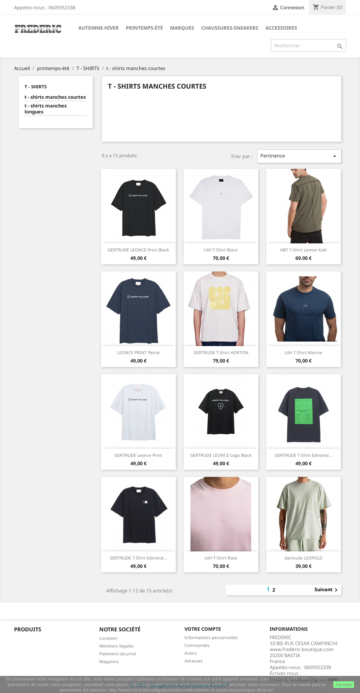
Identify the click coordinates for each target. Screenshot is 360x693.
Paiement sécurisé (117, 653)
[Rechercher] (308, 45)
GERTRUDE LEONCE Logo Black (220, 455)
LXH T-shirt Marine (303, 352)
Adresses (193, 661)
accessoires (281, 28)
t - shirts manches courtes (55, 97)
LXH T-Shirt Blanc (221, 250)
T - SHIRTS (36, 87)
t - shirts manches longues (46, 109)
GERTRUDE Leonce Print (138, 455)
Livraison (108, 638)
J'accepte (344, 684)
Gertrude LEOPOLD (303, 558)
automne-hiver (98, 28)
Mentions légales (116, 646)
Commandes (197, 645)
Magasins (109, 661)
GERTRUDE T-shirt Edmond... (303, 455)
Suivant (327, 590)
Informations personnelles (211, 637)
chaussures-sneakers (229, 28)
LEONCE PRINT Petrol (138, 352)
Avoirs (190, 653)
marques (182, 28)
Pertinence (299, 156)
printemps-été (144, 28)
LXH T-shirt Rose (221, 558)
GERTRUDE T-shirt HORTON (220, 352)
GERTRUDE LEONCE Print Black (138, 250)
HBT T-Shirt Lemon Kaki (303, 250)
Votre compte (202, 629)
